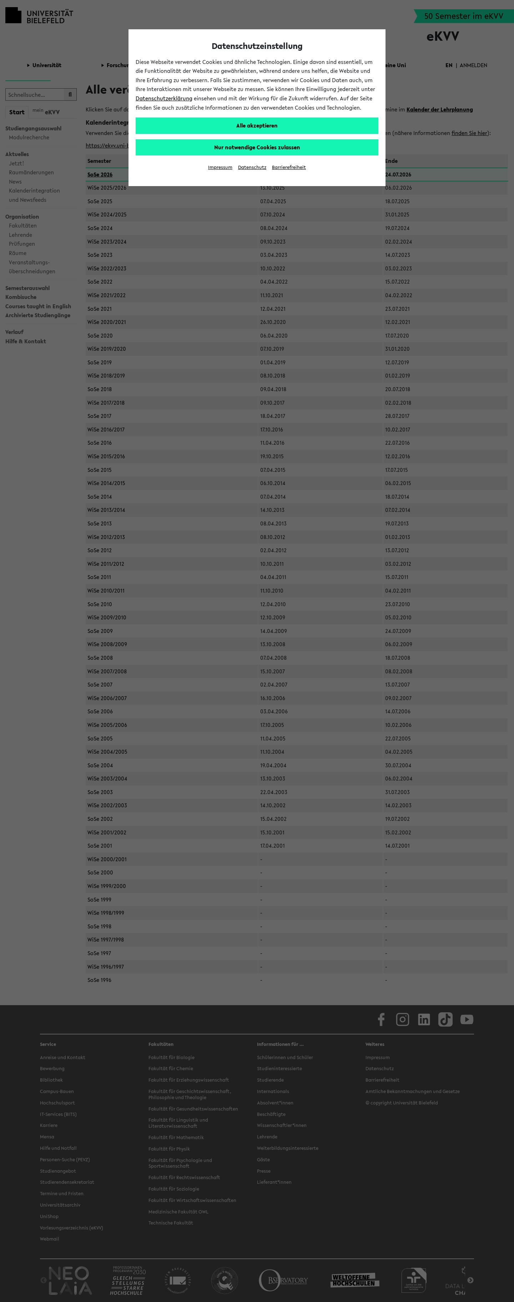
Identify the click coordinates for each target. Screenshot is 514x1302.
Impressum (220, 167)
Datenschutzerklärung (164, 98)
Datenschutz (252, 167)
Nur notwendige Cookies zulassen (257, 147)
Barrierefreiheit (289, 167)
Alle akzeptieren (257, 125)
